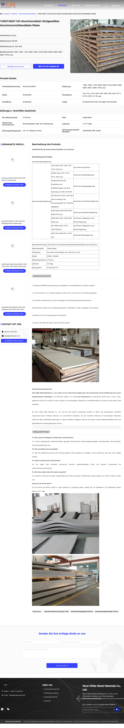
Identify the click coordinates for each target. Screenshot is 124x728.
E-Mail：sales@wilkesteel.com (13, 695)
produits (14, 14)
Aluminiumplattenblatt (27, 14)
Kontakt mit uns (92, 5)
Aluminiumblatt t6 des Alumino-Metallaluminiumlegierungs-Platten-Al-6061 (13, 223)
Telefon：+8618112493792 (12, 691)
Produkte (62, 5)
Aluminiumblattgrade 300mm (82, 611)
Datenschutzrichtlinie (13, 721)
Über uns (76, 5)
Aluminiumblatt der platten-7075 (56, 611)
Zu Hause (48, 5)
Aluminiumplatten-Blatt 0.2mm (106, 611)
